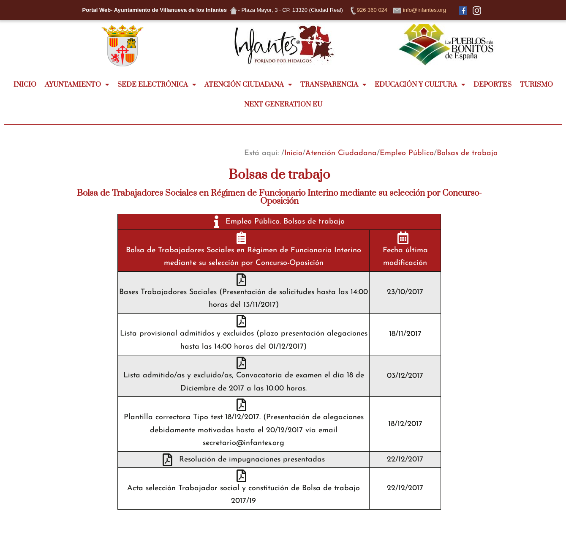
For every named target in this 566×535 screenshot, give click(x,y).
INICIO (25, 84)
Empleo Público (407, 153)
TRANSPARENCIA (333, 84)
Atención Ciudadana (341, 153)
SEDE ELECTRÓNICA (156, 84)
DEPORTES (492, 84)
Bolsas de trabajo (467, 153)
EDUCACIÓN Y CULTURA (420, 84)
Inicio (293, 153)
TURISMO (536, 84)
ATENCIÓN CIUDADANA (248, 84)
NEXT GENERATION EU (283, 104)
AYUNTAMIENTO (77, 84)
